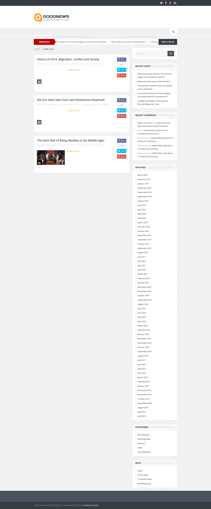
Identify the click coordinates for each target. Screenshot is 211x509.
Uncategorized (144, 452)
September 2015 (145, 351)
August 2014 (143, 407)
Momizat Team (91, 505)
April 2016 (142, 321)
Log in (140, 470)
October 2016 (143, 295)
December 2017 (144, 235)
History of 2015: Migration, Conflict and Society (68, 59)
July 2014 (141, 411)
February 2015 (144, 381)
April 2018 (142, 218)
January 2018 (143, 231)
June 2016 (142, 312)
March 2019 (143, 175)
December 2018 (144, 188)
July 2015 (141, 360)
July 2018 (141, 205)
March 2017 (143, 274)
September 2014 (145, 403)
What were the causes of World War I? (136, 42)
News (140, 447)
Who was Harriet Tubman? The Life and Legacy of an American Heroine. (82, 42)
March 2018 (143, 222)
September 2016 (145, 300)
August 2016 (143, 304)
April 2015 (142, 373)
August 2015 (143, 356)
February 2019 (144, 179)
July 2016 (141, 308)
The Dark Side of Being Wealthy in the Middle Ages (70, 140)
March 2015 (143, 377)
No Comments (96, 64)
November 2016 (145, 291)
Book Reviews (144, 434)
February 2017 (144, 278)
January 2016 (143, 334)
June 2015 (142, 364)
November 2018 (145, 192)
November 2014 (145, 394)
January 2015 (143, 386)
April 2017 (142, 269)
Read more (74, 70)
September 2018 (145, 196)
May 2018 (142, 213)
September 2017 (145, 248)
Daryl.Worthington (53, 64)
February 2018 (144, 226)
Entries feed (143, 475)
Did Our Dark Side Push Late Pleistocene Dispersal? (71, 100)
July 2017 (141, 257)
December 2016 (144, 287)
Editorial (85, 64)
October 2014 (143, 399)
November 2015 (145, 343)
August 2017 (143, 252)
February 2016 (144, 330)
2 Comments (104, 104)
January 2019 (143, 183)
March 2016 (143, 325)
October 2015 (143, 347)
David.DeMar (51, 145)
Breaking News (91, 104)
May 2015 (142, 368)
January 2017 (143, 282)
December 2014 (144, 390)
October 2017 (143, 244)
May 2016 (142, 317)
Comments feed (145, 479)
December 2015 (144, 338)
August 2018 (143, 201)
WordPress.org (144, 483)
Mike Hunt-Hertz (145, 123)
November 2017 (145, 239)
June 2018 (142, 209)
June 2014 (142, 416)
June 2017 (142, 261)
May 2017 (142, 265)
